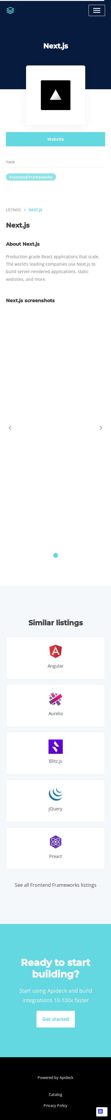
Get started (55, 1019)
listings (13, 209)
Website (55, 139)
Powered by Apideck (55, 1077)
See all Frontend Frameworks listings (55, 885)
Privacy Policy (55, 1105)
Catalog (55, 1094)
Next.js (35, 209)
